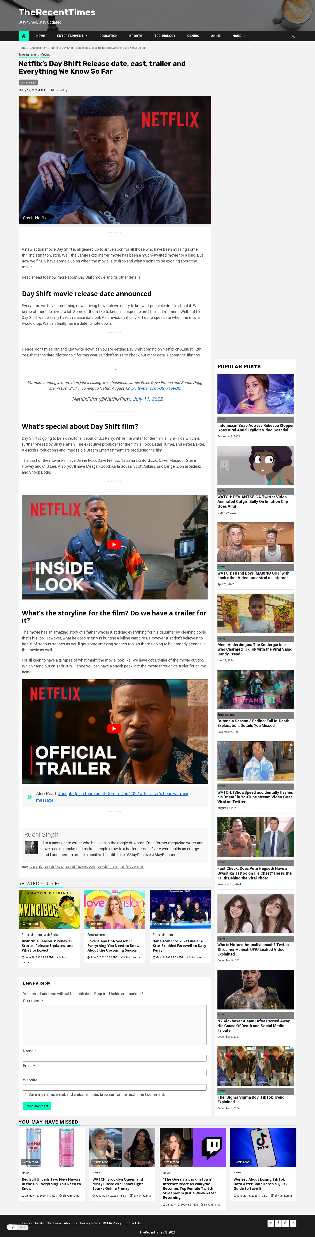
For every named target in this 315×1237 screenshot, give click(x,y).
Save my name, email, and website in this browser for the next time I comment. (96, 1094)
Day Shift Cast (54, 866)
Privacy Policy (90, 1223)
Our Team (54, 1223)
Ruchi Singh (62, 90)
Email (29, 1065)
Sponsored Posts (31, 1223)
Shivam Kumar (132, 957)
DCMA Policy (112, 1223)
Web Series (51, 934)
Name (29, 1051)
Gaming (193, 36)
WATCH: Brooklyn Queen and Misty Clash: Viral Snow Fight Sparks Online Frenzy (118, 1184)
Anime (216, 36)
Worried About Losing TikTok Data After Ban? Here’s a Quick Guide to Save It (261, 1184)
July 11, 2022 (148, 399)
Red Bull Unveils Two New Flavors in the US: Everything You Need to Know (51, 1184)
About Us (70, 1223)
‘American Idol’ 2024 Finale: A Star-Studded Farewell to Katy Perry (179, 946)
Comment (33, 1000)
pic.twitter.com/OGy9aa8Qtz (156, 388)
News (40, 36)
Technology (164, 36)
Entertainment (70, 36)
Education (108, 36)
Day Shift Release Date (80, 866)
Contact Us (132, 1223)
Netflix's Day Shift (132, 866)
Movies (45, 54)
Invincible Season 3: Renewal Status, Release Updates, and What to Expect (48, 946)
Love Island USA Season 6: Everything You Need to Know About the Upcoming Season (114, 946)
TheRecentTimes (57, 12)
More (237, 36)
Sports (135, 36)
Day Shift (36, 866)
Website (30, 1080)
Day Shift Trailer (108, 866)
